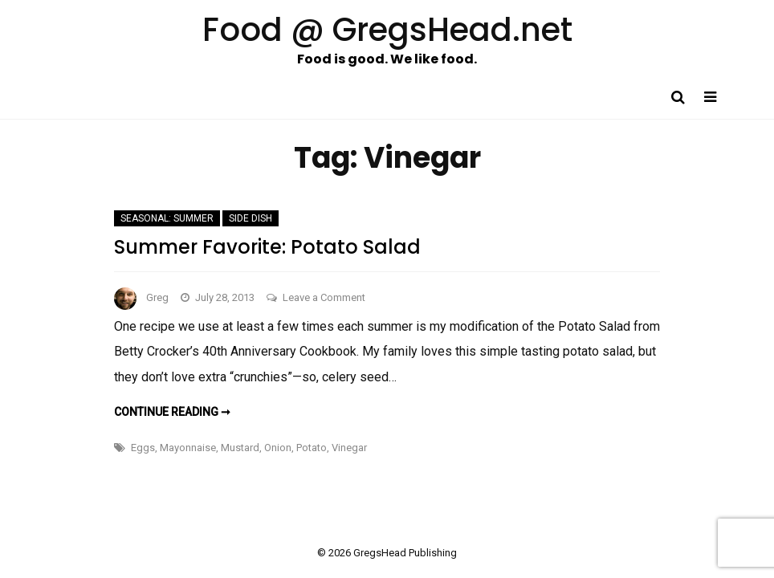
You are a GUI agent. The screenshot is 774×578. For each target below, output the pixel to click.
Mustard (240, 448)
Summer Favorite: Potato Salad (267, 247)
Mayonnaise (188, 448)
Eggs (143, 448)
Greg (157, 297)
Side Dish (250, 218)
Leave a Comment (324, 297)
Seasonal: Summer (167, 218)
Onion (277, 448)
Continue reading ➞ (172, 411)
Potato (311, 448)
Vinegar (349, 448)
